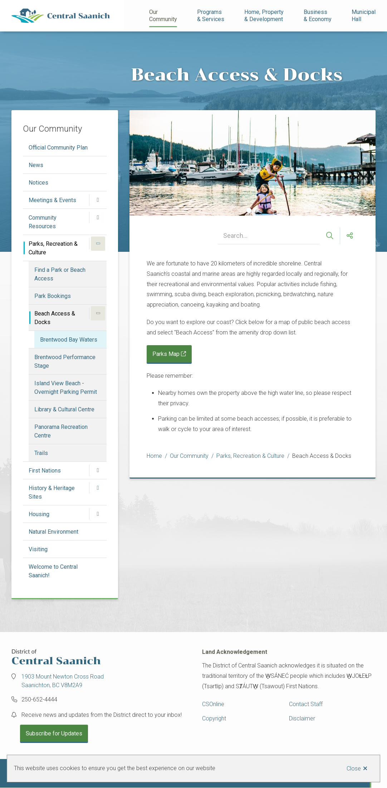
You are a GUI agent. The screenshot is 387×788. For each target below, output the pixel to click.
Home (154, 455)
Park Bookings (52, 296)
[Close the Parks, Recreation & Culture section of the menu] (98, 243)
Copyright (214, 718)
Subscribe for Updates (54, 733)
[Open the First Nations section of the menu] (98, 470)
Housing (39, 514)
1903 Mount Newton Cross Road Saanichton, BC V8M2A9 (62, 681)
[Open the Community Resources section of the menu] (98, 217)
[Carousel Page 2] (256, 210)
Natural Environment (53, 531)
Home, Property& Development (264, 16)
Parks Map (166, 354)
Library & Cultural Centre (64, 409)
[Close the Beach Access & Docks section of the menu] (98, 313)
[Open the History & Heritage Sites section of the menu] (98, 488)
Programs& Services (210, 16)
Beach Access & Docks (54, 318)
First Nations (45, 470)
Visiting (38, 549)
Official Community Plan (58, 147)
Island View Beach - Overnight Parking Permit (65, 387)
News (36, 165)
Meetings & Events (52, 200)
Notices (38, 182)
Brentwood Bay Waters (68, 339)
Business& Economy (318, 16)
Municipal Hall (364, 16)
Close (354, 768)
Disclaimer (302, 718)
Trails (41, 453)
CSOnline (213, 704)
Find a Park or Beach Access (59, 274)
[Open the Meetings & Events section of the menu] (98, 200)
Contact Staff (306, 704)
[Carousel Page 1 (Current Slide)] (248, 210)
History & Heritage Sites (52, 492)
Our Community (163, 16)
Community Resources (43, 222)
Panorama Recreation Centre (61, 431)
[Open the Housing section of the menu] (98, 514)
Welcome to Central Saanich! (53, 571)
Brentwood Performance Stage (64, 361)
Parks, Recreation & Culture (53, 248)
